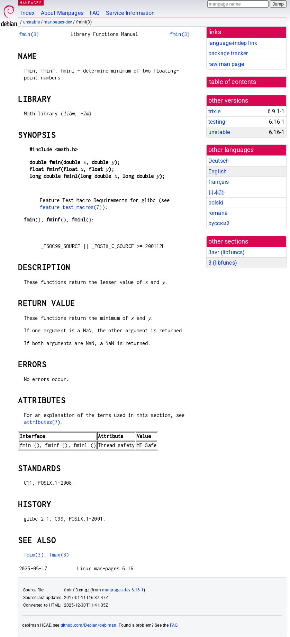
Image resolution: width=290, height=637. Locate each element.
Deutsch (218, 161)
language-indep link (232, 43)
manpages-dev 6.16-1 (123, 590)
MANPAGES (31, 2)
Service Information (130, 13)
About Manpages (62, 13)
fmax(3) (59, 555)
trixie (214, 111)
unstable (31, 22)
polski (215, 202)
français (218, 182)
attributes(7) (42, 422)
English (217, 171)
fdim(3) (34, 555)
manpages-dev (58, 22)
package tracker (228, 53)
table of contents (232, 81)
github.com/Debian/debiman (89, 625)
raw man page (226, 64)
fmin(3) (29, 34)
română (218, 213)
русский (218, 223)
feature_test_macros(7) (71, 207)
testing (216, 121)
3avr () (226, 252)
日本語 (216, 192)
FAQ (95, 13)
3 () (222, 262)
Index (28, 13)
